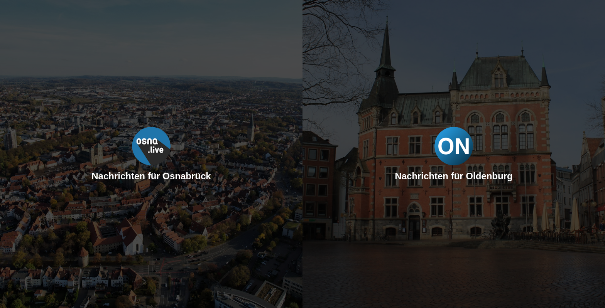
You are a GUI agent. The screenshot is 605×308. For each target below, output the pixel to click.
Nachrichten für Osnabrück (151, 176)
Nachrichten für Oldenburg (453, 176)
